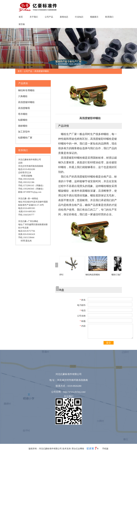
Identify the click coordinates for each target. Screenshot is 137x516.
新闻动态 (64, 17)
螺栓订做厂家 (118, 275)
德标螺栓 (23, 126)
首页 (21, 17)
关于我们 (34, 17)
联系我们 (109, 17)
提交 (108, 342)
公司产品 (49, 17)
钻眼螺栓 (23, 120)
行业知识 (79, 17)
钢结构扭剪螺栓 (92, 275)
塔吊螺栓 (23, 114)
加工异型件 (24, 131)
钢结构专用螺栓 (26, 90)
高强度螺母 (24, 108)
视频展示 (94, 17)
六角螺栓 (23, 96)
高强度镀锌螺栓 (41, 71)
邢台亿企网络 (78, 449)
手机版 (105, 449)
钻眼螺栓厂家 (25, 137)
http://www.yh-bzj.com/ (74, 392)
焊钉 (61, 275)
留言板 (22, 24)
